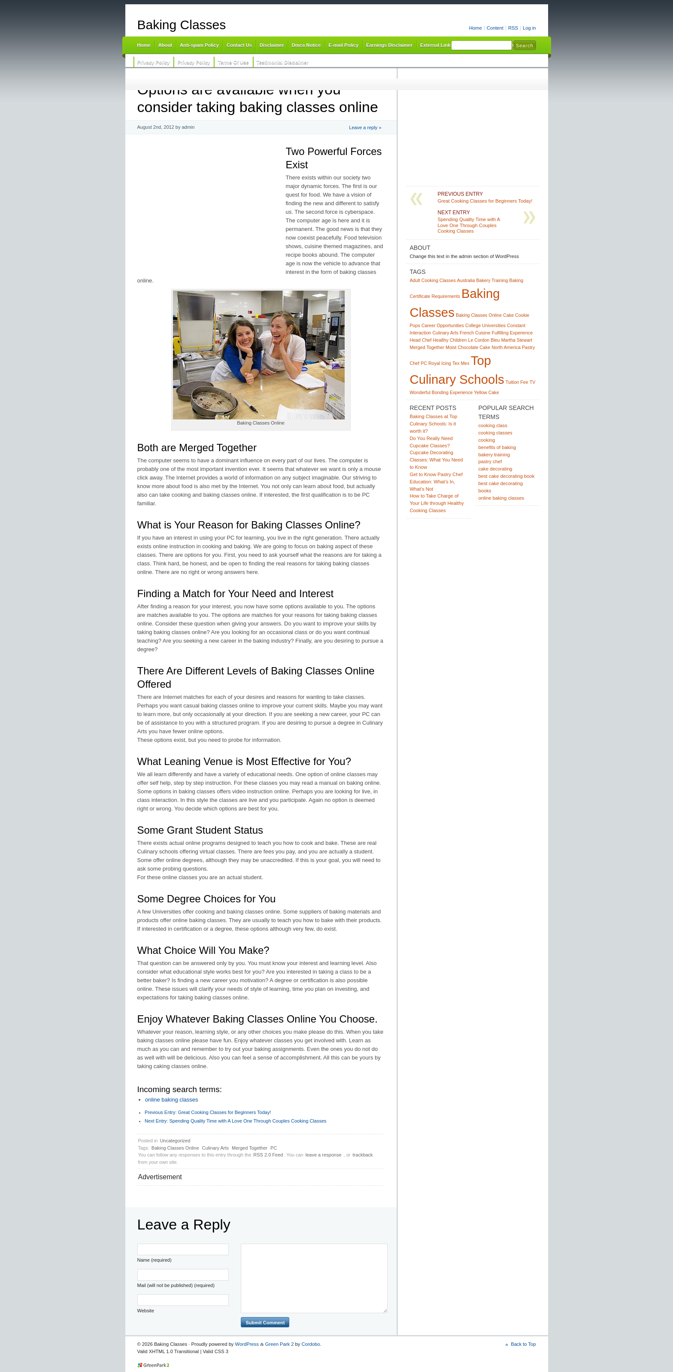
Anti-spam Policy (199, 45)
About (165, 45)
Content (495, 27)
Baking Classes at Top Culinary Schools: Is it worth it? (434, 424)
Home (475, 27)
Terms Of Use (233, 62)
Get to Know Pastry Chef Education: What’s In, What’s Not (436, 482)
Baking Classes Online (175, 1147)
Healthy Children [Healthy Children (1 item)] (450, 340)
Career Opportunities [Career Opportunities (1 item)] (442, 325)
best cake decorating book (507, 476)
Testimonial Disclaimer (283, 62)
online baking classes (171, 1099)
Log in (529, 27)
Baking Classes (181, 25)
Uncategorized (175, 1140)
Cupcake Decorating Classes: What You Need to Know (436, 460)
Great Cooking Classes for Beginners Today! (208, 1112)
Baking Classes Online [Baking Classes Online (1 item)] (479, 315)
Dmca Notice (306, 45)
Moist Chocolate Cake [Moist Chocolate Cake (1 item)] (468, 347)
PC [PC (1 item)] (424, 363)
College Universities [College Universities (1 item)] (485, 325)
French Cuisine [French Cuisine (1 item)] (475, 332)
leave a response (324, 1154)
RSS (513, 27)
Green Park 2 (279, 1344)
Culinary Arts (215, 1147)
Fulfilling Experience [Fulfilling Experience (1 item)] (512, 332)
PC (273, 1147)
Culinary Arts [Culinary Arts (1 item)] (445, 332)
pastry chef (490, 461)
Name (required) (154, 1260)
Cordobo (310, 1344)
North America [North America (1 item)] (506, 347)
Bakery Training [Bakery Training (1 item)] (492, 280)
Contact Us (239, 45)
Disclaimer (272, 45)
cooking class (493, 425)
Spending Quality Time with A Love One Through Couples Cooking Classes (236, 1120)
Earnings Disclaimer (389, 45)
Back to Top (523, 1344)
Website (146, 1310)
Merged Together (249, 1147)
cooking (487, 440)
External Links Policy (444, 45)
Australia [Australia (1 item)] (466, 280)
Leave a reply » (365, 127)
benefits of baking (497, 447)
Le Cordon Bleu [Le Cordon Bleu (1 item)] (484, 340)
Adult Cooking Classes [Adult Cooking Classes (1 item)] (433, 280)
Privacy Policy (153, 62)
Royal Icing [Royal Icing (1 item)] (439, 363)
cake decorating (495, 468)
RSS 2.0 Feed (268, 1154)
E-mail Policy (344, 45)
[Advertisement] (281, 74)
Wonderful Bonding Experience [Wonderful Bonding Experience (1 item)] (441, 392)
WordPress (247, 1344)
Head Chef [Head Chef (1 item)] (421, 340)
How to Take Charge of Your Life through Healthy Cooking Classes (437, 503)
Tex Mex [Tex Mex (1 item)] (461, 363)
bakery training (494, 454)
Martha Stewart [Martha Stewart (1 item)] (516, 340)
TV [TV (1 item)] (533, 382)
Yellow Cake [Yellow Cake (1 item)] (486, 392)
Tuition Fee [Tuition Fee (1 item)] (517, 382)
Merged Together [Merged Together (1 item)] (427, 347)
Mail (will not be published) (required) (176, 1285)
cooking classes (495, 432)
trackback (363, 1154)
